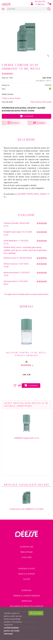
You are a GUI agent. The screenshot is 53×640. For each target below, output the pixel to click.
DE (36, 1)
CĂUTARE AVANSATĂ (26, 593)
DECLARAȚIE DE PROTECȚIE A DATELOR (26, 577)
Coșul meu (26, 528)
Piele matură (36, 102)
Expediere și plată (26, 539)
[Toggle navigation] (3, 9)
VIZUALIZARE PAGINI (26, 588)
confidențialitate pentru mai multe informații (11, 630)
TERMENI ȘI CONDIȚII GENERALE (26, 567)
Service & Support (26, 545)
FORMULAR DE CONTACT (26, 582)
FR (43, 1)
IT (36, 4)
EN (40, 1)
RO (39, 4)
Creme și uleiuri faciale (11, 98)
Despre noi (26, 561)
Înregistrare (26, 523)
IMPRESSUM (27, 572)
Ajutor (26, 550)
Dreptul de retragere (26, 598)
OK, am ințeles (36, 613)
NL (43, 4)
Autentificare (26, 518)
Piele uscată (46, 102)
